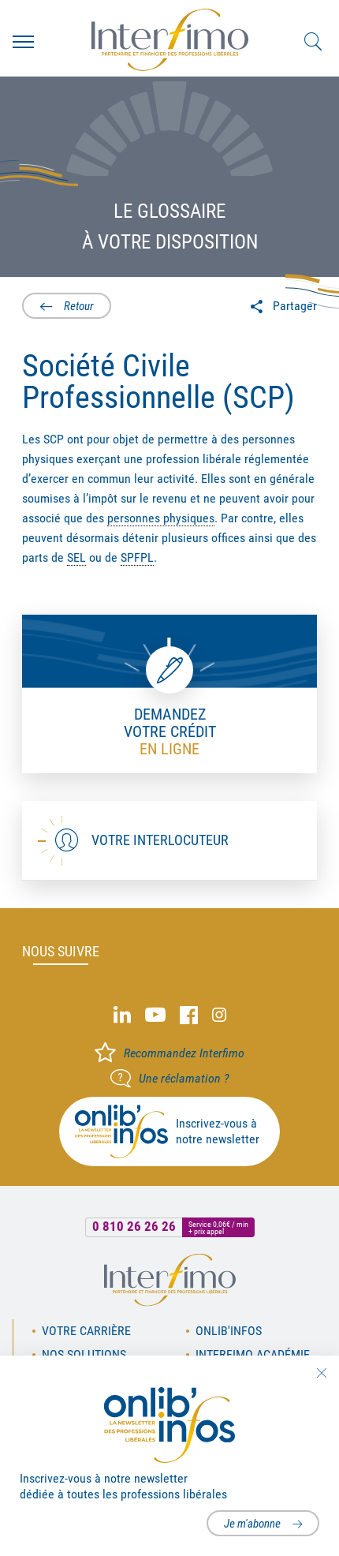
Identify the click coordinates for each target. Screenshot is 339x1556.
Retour (79, 306)
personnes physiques (160, 518)
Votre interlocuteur (160, 840)
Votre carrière (86, 1330)
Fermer (321, 1373)
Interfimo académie (253, 1354)
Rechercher (313, 41)
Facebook (189, 1015)
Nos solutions (84, 1354)
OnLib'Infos (229, 1330)
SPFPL (137, 557)
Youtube (155, 1015)
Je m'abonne (252, 1524)
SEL (76, 557)
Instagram (219, 1015)
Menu (23, 42)
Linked (122, 1015)
